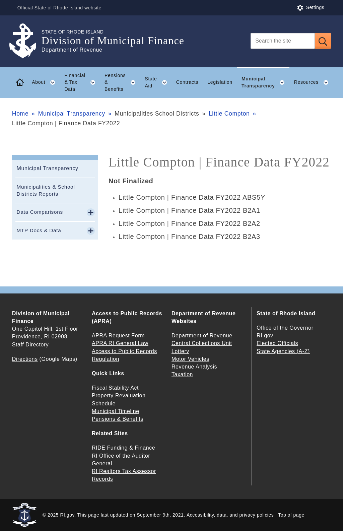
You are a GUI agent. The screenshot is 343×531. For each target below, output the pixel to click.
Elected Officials (277, 343)
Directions (25, 359)
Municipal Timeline (115, 411)
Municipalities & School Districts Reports (45, 190)
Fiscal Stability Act (115, 388)
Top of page (291, 515)
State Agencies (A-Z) (283, 351)
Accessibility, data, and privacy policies (230, 515)
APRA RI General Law (120, 343)
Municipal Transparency (71, 113)
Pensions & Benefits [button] (122, 82)
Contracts (187, 82)
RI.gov (265, 335)
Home (20, 113)
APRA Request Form (118, 335)
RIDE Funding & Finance (123, 448)
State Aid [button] (158, 82)
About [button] (46, 82)
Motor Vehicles (190, 359)
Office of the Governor (285, 328)
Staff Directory (30, 344)
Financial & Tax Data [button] (82, 82)
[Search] (283, 41)
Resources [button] (313, 82)
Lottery (180, 351)
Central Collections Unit (202, 343)
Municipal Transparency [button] (265, 82)
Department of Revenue (202, 335)
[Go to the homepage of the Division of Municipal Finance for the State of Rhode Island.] (27, 41)
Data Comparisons (39, 212)
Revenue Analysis (194, 367)
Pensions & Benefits (117, 419)
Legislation (219, 82)
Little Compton (229, 113)
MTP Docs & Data (38, 230)
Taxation (182, 374)
